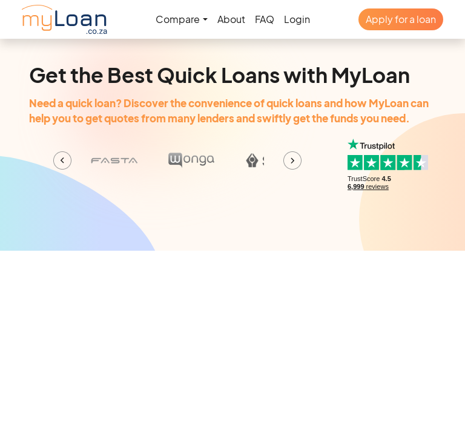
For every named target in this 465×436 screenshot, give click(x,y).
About (231, 19)
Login (297, 19)
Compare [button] (178, 19)
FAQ (264, 19)
